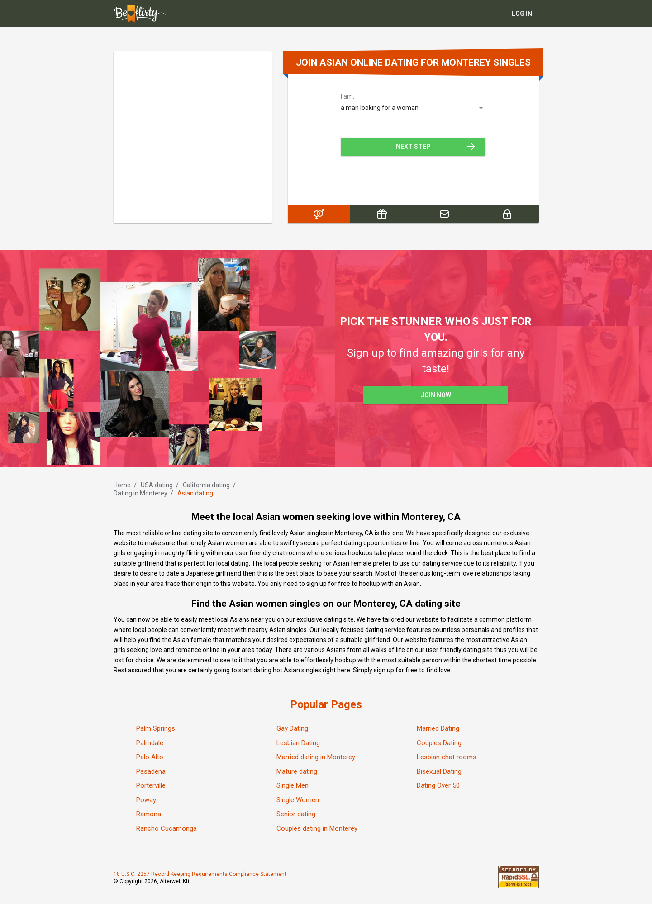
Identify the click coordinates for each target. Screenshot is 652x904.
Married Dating (438, 728)
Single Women (297, 800)
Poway (146, 800)
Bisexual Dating (439, 771)
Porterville (151, 785)
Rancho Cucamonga (166, 828)
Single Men (292, 785)
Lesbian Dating (298, 743)
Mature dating (296, 771)
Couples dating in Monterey (316, 828)
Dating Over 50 (438, 785)
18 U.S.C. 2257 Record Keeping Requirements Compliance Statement (200, 874)
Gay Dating (292, 728)
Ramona (148, 814)
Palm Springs (155, 728)
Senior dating (295, 814)
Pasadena (151, 771)
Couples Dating (439, 743)
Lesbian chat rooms (446, 757)
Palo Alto (149, 757)
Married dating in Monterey (315, 757)
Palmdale (149, 743)
